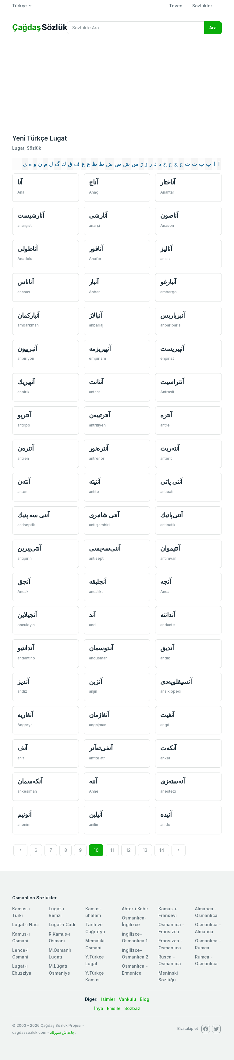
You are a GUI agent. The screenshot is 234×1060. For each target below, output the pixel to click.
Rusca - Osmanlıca (169, 960)
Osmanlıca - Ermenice (135, 969)
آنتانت (96, 382)
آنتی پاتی (171, 481)
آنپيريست (172, 348)
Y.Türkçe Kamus (94, 976)
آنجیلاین (27, 615)
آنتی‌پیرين (29, 548)
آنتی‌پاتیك (171, 515)
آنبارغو (168, 282)
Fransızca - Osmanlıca (170, 944)
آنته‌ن (23, 481)
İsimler (108, 999)
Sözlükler (202, 5)
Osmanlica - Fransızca (171, 928)
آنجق (23, 581)
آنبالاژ (95, 315)
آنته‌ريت (169, 448)
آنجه (165, 581)
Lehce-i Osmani (20, 953)
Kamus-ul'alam (93, 912)
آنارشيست (30, 215)
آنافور (96, 248)
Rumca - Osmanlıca (206, 960)
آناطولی (27, 248)
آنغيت (167, 715)
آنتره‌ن (25, 448)
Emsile (114, 1008)
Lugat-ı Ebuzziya (21, 969)
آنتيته (95, 481)
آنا (20, 182)
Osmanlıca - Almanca (208, 928)
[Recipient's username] (135, 27)
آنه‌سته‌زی (172, 781)
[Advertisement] (117, 84)
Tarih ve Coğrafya (95, 928)
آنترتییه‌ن (99, 415)
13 (145, 850)
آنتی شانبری (104, 515)
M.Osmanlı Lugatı (60, 953)
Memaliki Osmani (95, 944)
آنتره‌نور (98, 448)
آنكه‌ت (168, 748)
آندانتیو (25, 648)
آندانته (167, 615)
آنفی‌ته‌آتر (101, 748)
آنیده (166, 814)
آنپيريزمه (100, 348)
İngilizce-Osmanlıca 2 (135, 953)
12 (128, 850)
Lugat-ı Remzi (56, 912)
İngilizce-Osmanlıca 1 (134, 937)
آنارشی (98, 215)
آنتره (166, 415)
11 (112, 850)
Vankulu (127, 999)
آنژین (95, 681)
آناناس (25, 282)
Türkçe (19, 5)
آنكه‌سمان (29, 781)
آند (92, 615)
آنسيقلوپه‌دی (176, 681)
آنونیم (24, 814)
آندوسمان (101, 648)
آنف (22, 748)
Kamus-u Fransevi (168, 912)
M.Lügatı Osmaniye (59, 969)
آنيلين (95, 814)
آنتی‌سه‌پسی (105, 548)
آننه (93, 781)
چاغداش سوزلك (62, 1032)
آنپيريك (26, 382)
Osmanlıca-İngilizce (134, 921)
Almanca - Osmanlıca (206, 912)
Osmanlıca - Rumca (208, 944)
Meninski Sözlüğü (168, 976)
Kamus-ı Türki (21, 912)
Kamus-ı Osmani (21, 937)
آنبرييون (27, 348)
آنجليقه (98, 581)
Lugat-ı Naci (25, 924)
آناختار (168, 182)
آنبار (94, 282)
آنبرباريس (172, 315)
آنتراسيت (172, 382)
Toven (176, 5)
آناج (93, 182)
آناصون (169, 215)
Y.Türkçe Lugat (94, 960)
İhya (98, 1008)
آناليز (166, 248)
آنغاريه (25, 715)
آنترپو (24, 415)
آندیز (23, 681)
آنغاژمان (99, 715)
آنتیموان (170, 548)
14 (161, 850)
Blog (144, 999)
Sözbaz (132, 1008)
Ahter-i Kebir (135, 908)
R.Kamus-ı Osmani (59, 937)
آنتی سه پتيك (33, 515)
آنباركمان (28, 315)
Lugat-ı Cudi (62, 924)
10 (96, 850)
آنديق (167, 648)
